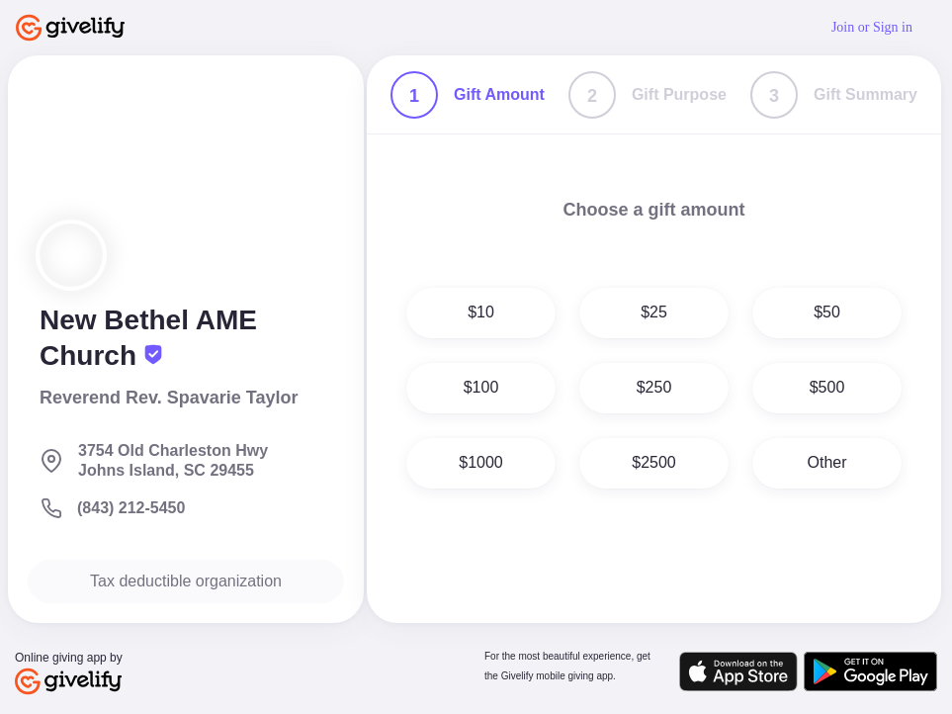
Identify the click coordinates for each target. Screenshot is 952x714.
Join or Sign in (871, 27)
